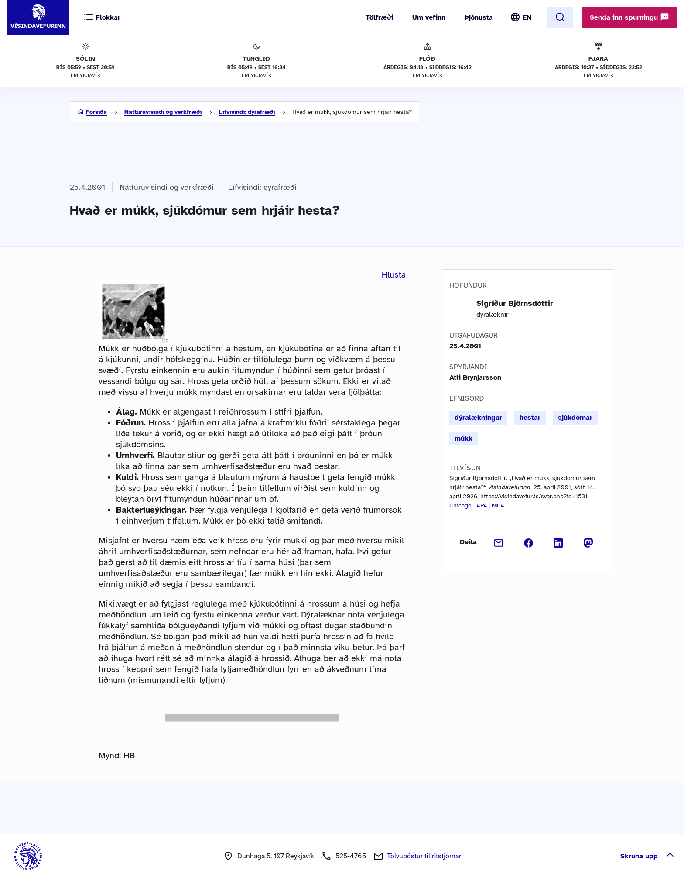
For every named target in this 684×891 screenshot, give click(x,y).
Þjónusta (479, 17)
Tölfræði (379, 17)
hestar (530, 417)
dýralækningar (478, 417)
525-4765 (350, 856)
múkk (463, 438)
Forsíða (96, 112)
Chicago (460, 505)
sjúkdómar (575, 417)
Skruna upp (647, 856)
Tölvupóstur (424, 856)
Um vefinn (428, 17)
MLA (498, 505)
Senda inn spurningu (629, 17)
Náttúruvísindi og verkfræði (163, 112)
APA (481, 505)
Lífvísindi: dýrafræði (247, 112)
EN (527, 17)
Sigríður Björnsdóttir (514, 303)
